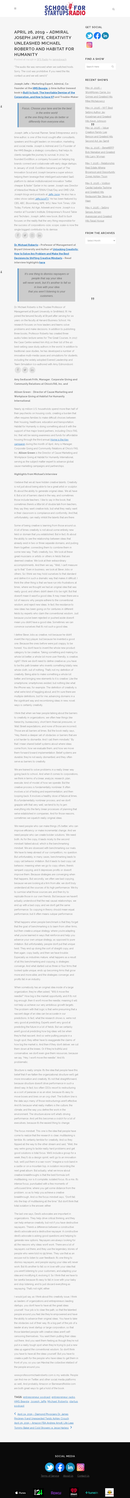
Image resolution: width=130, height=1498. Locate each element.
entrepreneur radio (63, 1397)
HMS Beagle (40, 88)
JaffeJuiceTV (42, 198)
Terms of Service (50, 1476)
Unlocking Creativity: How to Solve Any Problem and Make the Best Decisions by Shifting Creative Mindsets (46, 253)
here (42, 262)
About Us (68, 1476)
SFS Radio (42, 59)
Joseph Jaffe (38, 1401)
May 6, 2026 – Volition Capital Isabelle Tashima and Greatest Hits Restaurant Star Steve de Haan (98, 192)
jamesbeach (60, 59)
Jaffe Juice (54, 194)
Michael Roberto (58, 1401)
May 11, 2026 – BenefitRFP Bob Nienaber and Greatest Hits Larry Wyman (100, 152)
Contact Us (83, 1476)
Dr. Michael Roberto (26, 245)
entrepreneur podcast (36, 1397)
